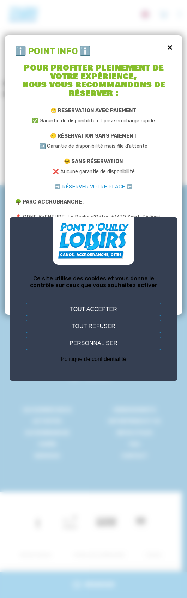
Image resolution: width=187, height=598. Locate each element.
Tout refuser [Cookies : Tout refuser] (93, 326)
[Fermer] (170, 48)
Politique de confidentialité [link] (93, 359)
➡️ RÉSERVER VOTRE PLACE (90, 187)
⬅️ (129, 187)
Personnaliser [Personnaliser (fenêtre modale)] (93, 343)
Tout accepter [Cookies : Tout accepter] (93, 309)
